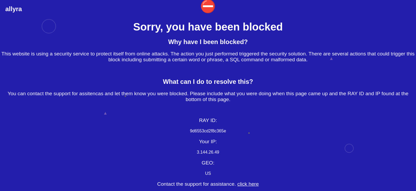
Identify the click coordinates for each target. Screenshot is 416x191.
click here (248, 184)
